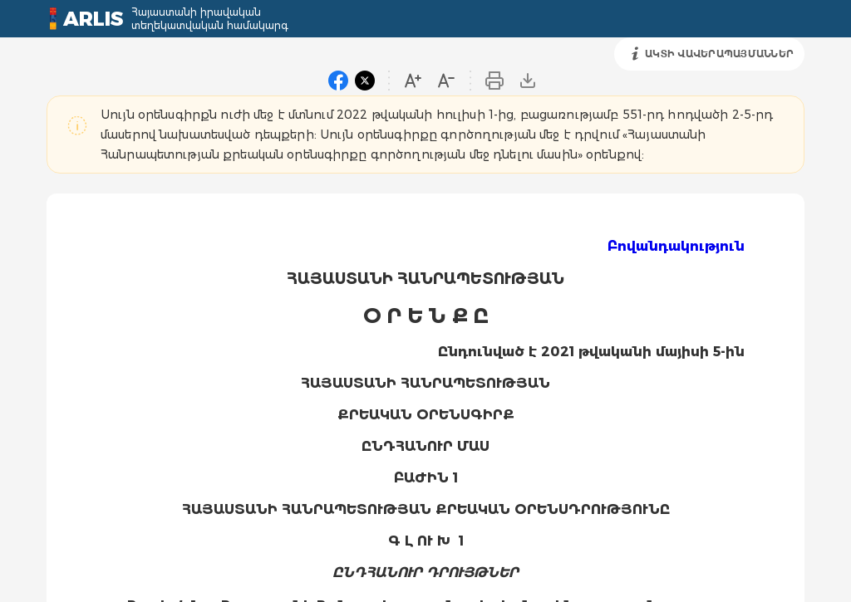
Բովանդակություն (676, 246)
